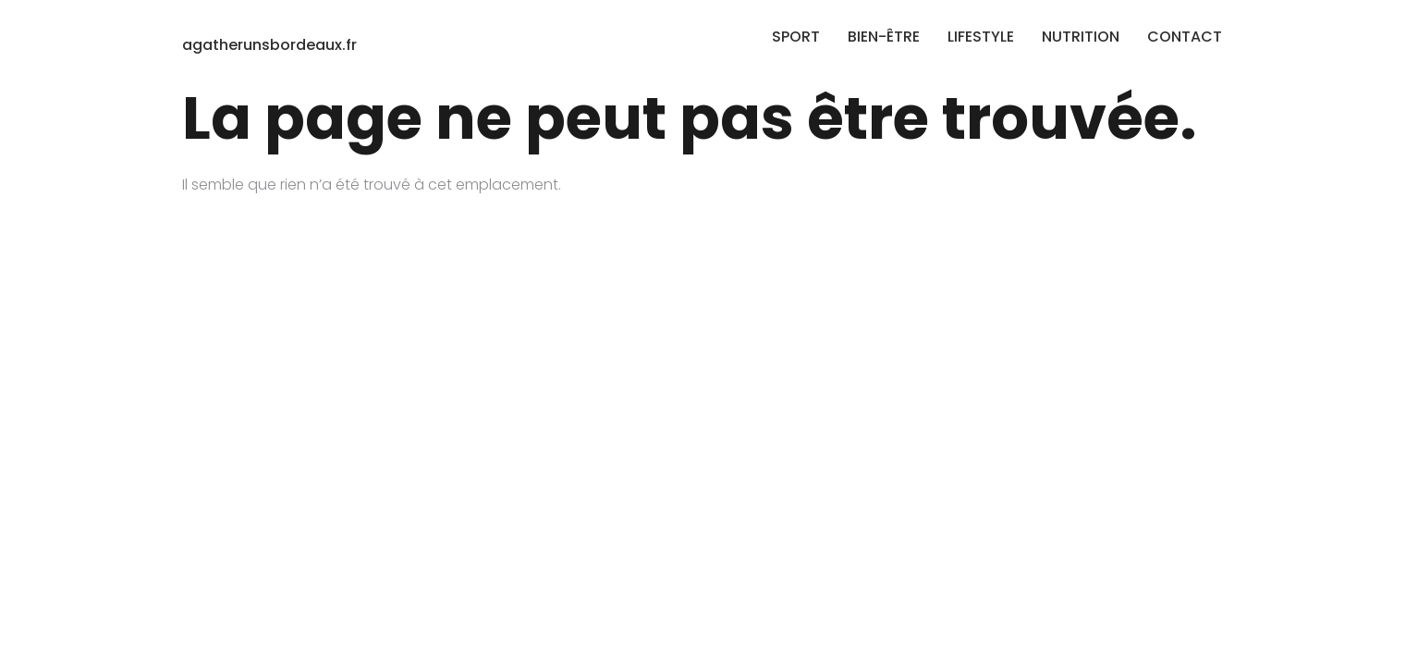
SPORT (796, 36)
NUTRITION (1080, 36)
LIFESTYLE (980, 36)
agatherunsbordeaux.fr (269, 45)
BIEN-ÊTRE (884, 36)
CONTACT (1184, 36)
